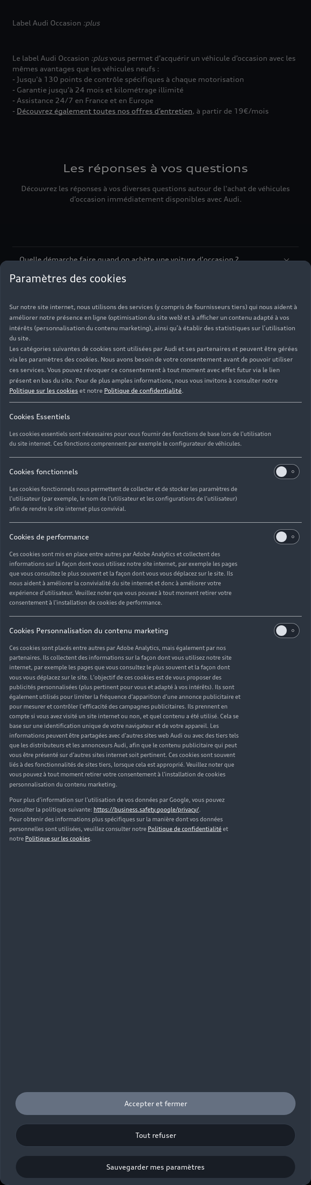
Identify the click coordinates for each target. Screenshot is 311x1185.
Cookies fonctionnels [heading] (154, 471)
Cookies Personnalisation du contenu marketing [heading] (154, 630)
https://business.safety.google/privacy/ (146, 809)
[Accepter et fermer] (155, 1103)
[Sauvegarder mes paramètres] (155, 1166)
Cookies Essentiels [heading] (39, 416)
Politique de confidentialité (143, 390)
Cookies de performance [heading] (154, 536)
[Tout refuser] (155, 1135)
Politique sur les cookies (43, 390)
